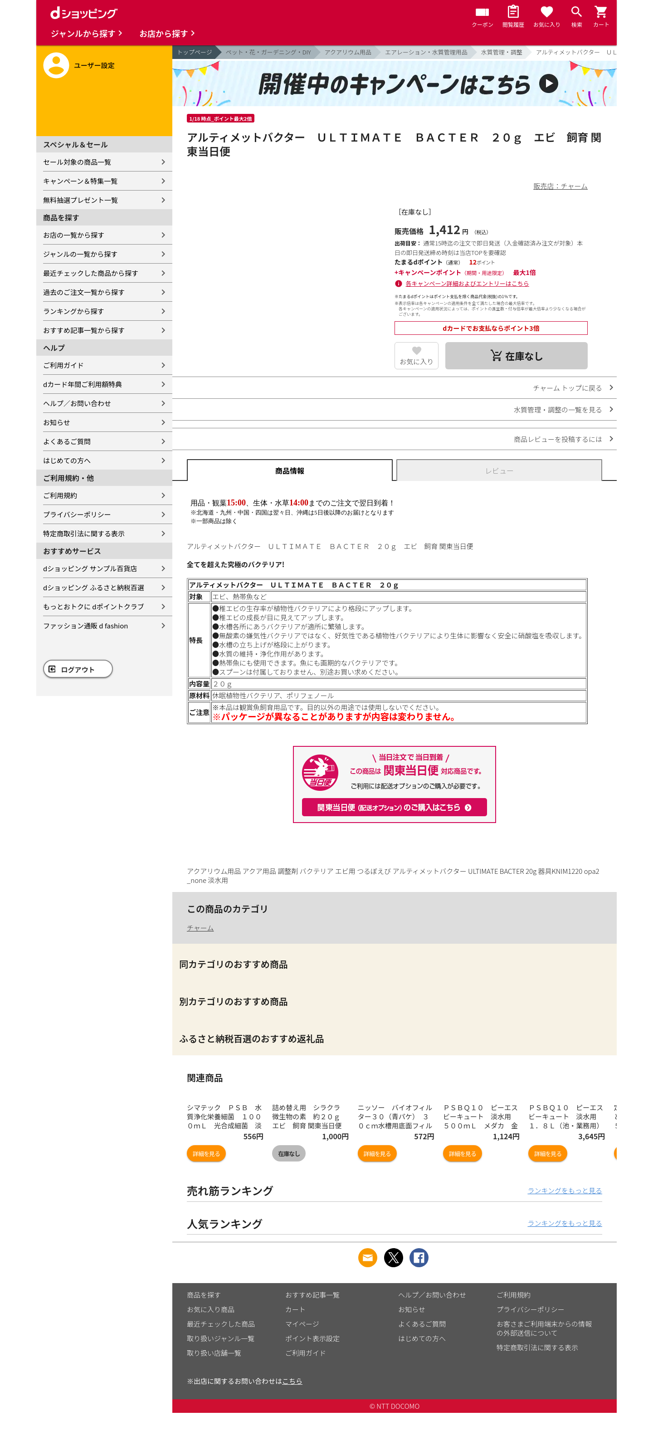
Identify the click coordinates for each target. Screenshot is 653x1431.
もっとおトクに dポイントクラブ (93, 606)
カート (295, 1309)
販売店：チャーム (561, 186)
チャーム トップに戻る (567, 387)
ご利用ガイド (63, 365)
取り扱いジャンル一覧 (220, 1338)
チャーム (200, 927)
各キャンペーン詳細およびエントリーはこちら (467, 283)
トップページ (194, 52)
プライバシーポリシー (77, 514)
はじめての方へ (67, 460)
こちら (292, 1381)
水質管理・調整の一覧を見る (558, 409)
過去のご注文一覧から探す (84, 292)
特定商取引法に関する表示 (84, 533)
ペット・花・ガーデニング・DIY (268, 52)
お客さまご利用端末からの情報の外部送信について (544, 1328)
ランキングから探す (73, 311)
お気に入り (417, 361)
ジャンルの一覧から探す (80, 254)
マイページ (302, 1323)
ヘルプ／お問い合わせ (77, 403)
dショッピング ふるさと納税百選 (93, 587)
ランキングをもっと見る (564, 1190)
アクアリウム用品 (348, 52)
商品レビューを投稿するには (558, 439)
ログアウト (78, 669)
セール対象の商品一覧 (77, 162)
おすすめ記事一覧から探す (84, 330)
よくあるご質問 (67, 441)
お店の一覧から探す (73, 235)
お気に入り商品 (210, 1309)
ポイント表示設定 (312, 1338)
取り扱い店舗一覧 (214, 1352)
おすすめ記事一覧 (312, 1294)
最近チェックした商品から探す (90, 273)
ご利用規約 (60, 495)
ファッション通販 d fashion (85, 625)
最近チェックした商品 (221, 1323)
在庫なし (289, 1153)
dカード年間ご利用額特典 (82, 384)
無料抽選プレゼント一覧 (80, 200)
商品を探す (204, 1294)
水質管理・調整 (501, 52)
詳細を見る (206, 1153)
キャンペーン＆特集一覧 (80, 181)
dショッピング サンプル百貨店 (90, 568)
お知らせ (56, 422)
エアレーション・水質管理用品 (426, 52)
